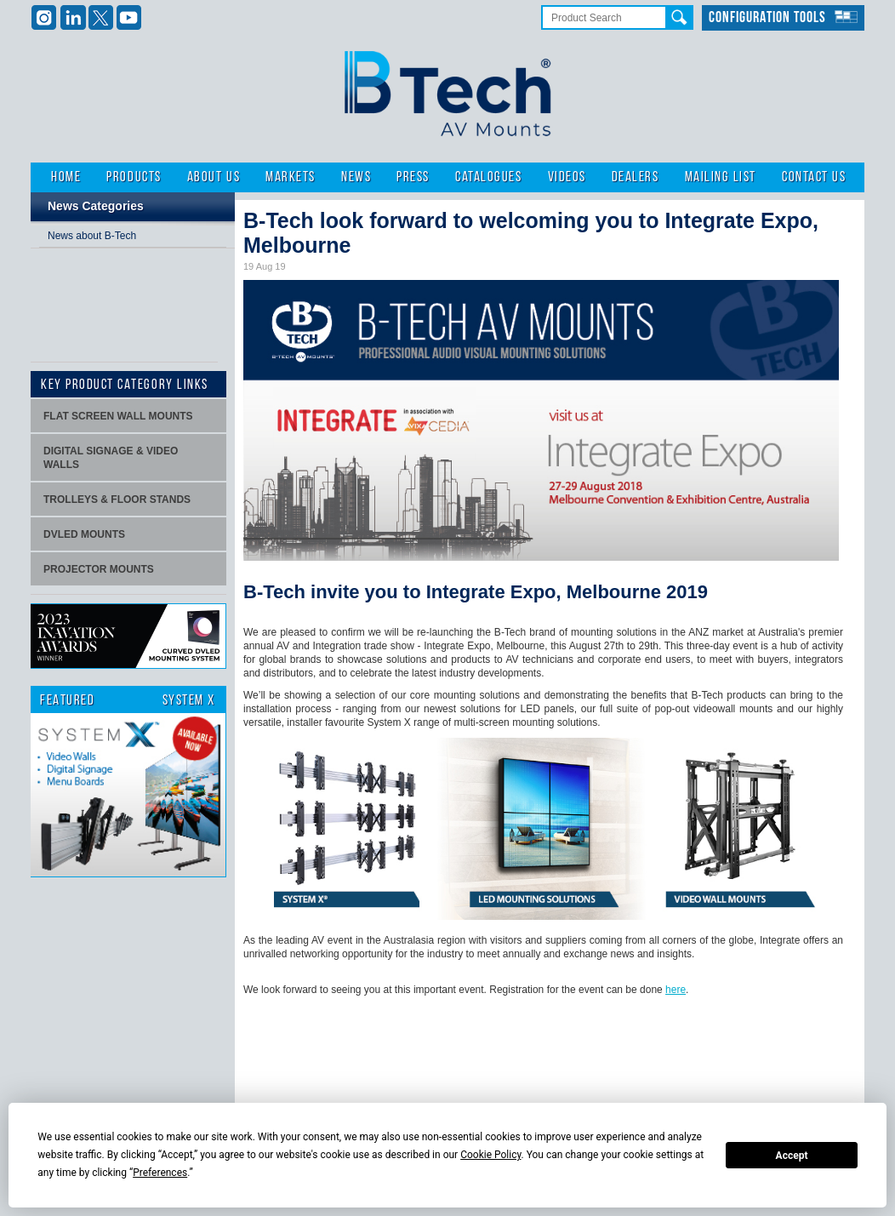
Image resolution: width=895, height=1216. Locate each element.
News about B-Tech (92, 236)
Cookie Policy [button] (490, 1155)
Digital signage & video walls (110, 458)
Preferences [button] (160, 1173)
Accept (792, 1156)
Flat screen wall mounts (118, 416)
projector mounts (98, 569)
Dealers (635, 177)
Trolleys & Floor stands (117, 499)
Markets (290, 177)
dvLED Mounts (84, 534)
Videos (567, 177)
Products (133, 177)
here (675, 990)
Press (413, 177)
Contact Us (814, 177)
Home (66, 177)
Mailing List (720, 177)
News (356, 177)
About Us (213, 177)
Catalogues (488, 177)
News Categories (96, 206)
